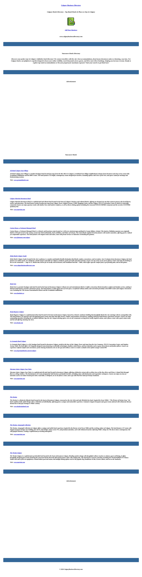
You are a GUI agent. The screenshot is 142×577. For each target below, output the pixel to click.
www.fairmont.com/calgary (22, 237)
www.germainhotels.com (21, 180)
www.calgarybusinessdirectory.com (24, 265)
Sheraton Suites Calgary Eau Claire (21, 369)
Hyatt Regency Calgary (17, 312)
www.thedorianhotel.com (21, 406)
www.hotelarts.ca (19, 293)
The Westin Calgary (16, 453)
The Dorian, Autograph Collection (20, 425)
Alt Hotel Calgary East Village (19, 170)
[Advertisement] (71, 117)
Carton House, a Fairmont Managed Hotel (23, 228)
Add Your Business (71, 30)
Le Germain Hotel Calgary (18, 341)
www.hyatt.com (18, 323)
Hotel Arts (13, 284)
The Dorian (13, 397)
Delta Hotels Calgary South (18, 256)
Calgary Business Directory (71, 5)
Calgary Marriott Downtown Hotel (20, 198)
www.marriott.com (19, 209)
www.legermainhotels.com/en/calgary (25, 350)
